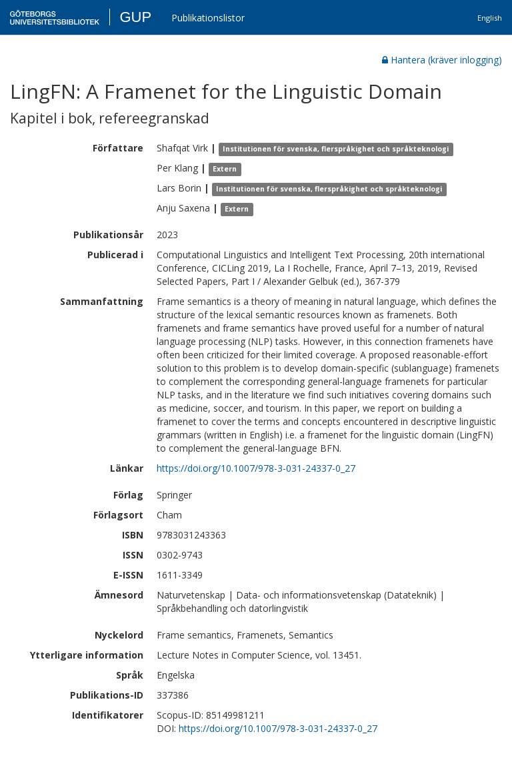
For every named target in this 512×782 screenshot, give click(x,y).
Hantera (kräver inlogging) (442, 59)
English (489, 18)
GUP (135, 17)
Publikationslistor (208, 17)
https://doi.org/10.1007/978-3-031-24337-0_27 (256, 468)
